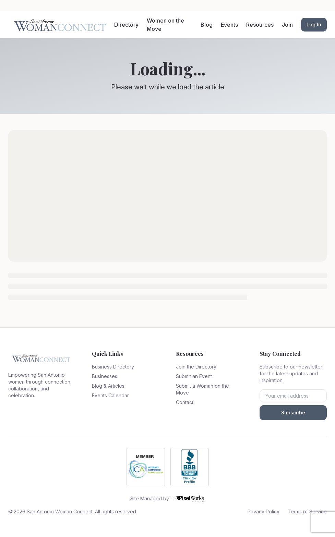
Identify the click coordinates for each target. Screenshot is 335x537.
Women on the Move (165, 24)
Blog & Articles (108, 386)
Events (229, 24)
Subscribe (293, 412)
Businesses (104, 376)
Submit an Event (194, 376)
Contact (184, 402)
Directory (126, 24)
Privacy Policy (263, 511)
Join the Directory (196, 367)
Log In (314, 24)
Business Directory (113, 367)
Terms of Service (307, 511)
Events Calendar (110, 395)
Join (287, 24)
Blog (207, 24)
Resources (260, 24)
